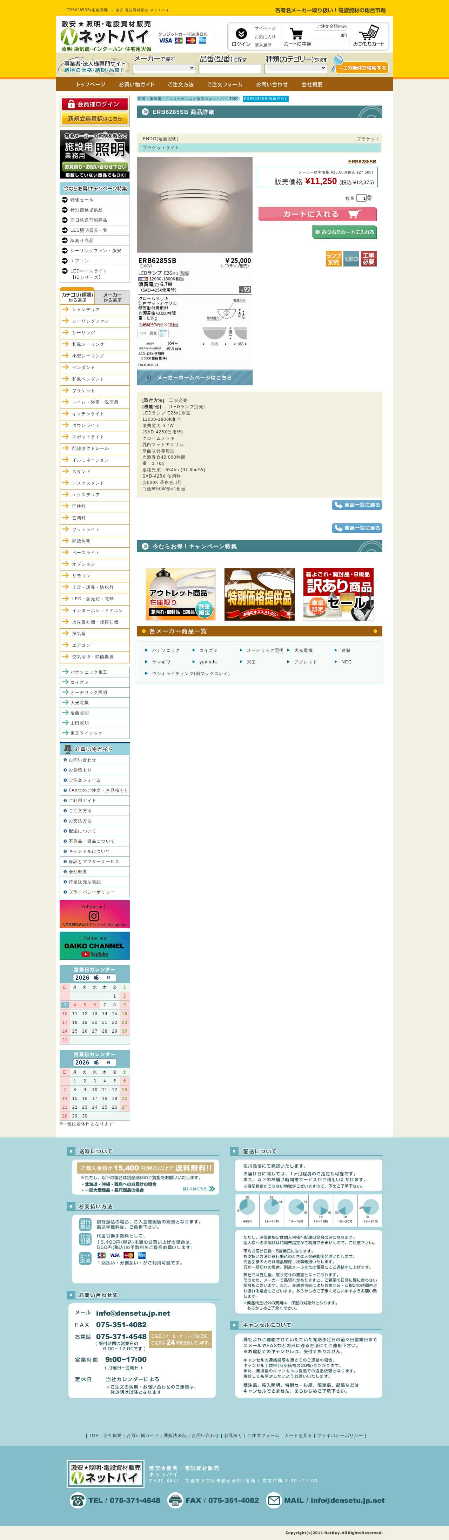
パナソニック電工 (89, 672)
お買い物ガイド (143, 1435)
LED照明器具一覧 (89, 230)
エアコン (80, 260)
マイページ (265, 28)
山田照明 (80, 723)
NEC (347, 662)
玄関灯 (79, 517)
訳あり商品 (82, 240)
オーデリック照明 (265, 650)
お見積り (233, 1435)
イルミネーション (90, 460)
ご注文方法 (80, 810)
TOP (94, 1435)
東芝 (251, 662)
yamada (208, 662)
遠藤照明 (80, 712)
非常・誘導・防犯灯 (93, 587)
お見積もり (80, 770)
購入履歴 (263, 45)
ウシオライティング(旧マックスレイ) (191, 673)
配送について (82, 831)
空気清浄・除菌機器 (93, 656)
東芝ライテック (87, 733)
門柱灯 (79, 506)
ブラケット (83, 390)
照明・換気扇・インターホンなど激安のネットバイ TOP (188, 99)
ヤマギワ (161, 662)
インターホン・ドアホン (97, 610)
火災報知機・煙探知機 (95, 622)
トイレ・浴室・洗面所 (95, 402)
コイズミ (209, 650)
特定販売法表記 (85, 881)
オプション (83, 564)
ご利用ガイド (82, 800)
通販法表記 (175, 1435)
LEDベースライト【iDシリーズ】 (89, 274)
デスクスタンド (88, 483)
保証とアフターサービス (94, 861)
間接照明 (81, 541)
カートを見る (298, 1435)
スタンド (81, 471)
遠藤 (346, 650)
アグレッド (305, 662)
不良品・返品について (92, 841)
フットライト (86, 529)
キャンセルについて (89, 851)
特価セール (82, 199)
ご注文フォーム (85, 780)
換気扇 (79, 633)
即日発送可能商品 (89, 220)
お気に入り (265, 36)
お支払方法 (80, 820)
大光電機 (303, 650)
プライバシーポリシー (92, 892)
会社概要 (78, 871)
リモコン (81, 575)
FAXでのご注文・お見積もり (99, 790)
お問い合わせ (82, 759)
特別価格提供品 (87, 210)
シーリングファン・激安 (96, 250)
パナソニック (166, 650)
